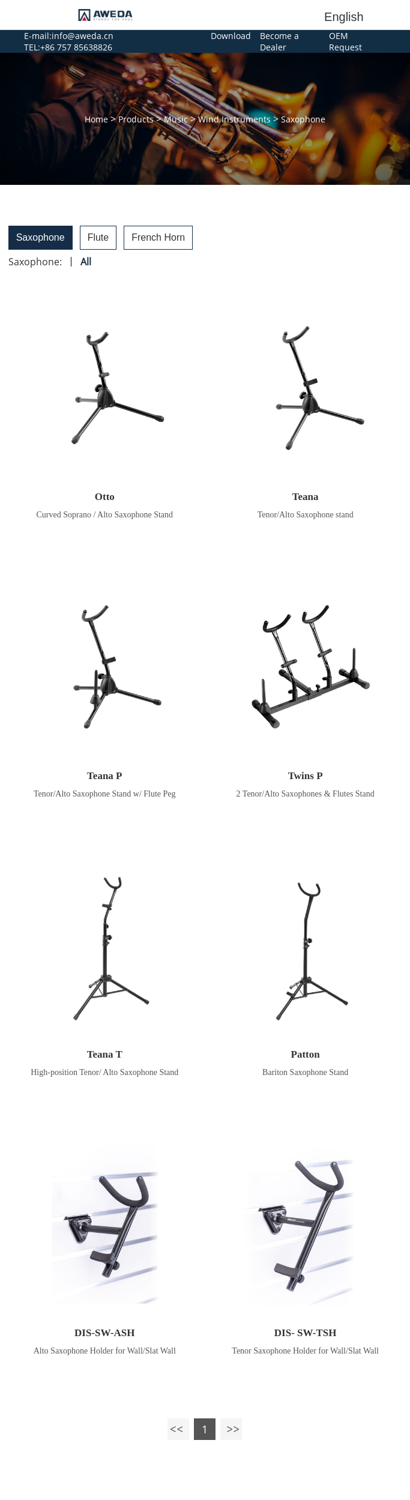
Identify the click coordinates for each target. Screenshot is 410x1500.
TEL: (32, 47)
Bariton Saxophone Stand (305, 1072)
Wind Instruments (234, 119)
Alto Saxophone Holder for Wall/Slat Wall (105, 1350)
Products (136, 119)
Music (176, 119)
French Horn (158, 237)
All (85, 261)
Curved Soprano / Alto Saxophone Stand (105, 514)
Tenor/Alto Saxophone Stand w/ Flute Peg (105, 793)
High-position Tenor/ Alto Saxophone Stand (104, 1072)
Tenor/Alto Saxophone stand (306, 514)
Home (96, 119)
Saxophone (303, 119)
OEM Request (345, 41)
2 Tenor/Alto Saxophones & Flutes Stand (306, 793)
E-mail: (38, 35)
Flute (98, 237)
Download (231, 35)
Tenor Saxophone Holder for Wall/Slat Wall (305, 1350)
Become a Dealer (279, 41)
